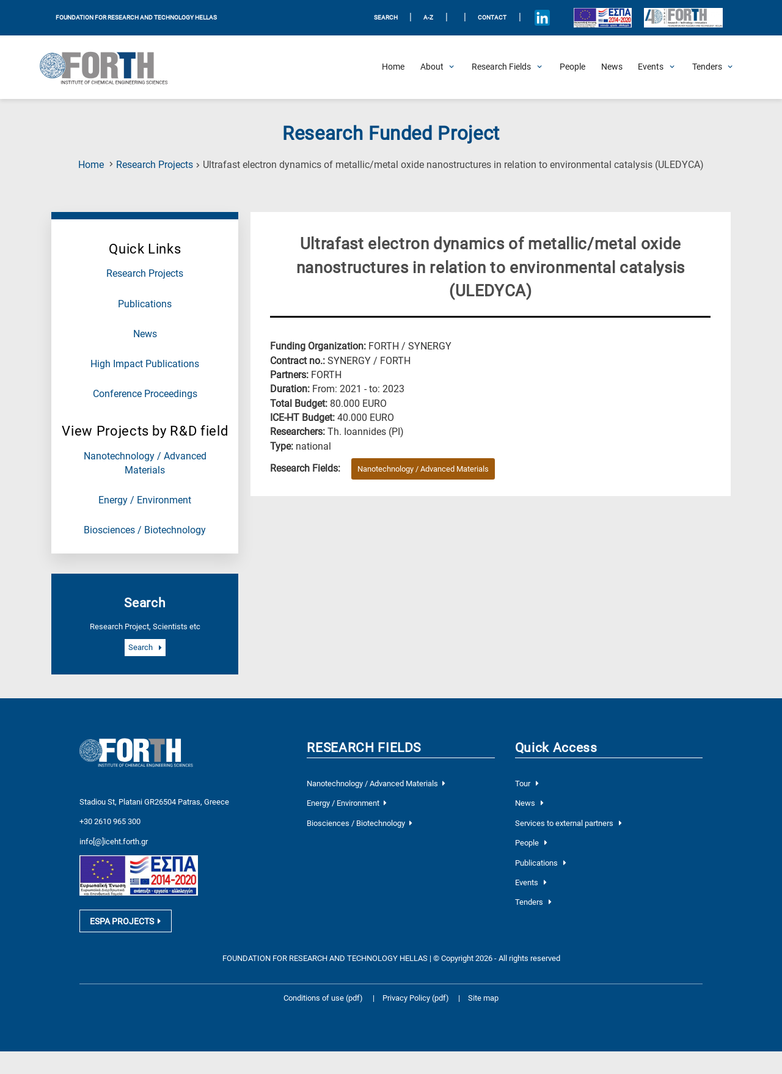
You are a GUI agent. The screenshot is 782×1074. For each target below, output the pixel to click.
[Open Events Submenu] (650, 67)
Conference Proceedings (145, 394)
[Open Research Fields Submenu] (501, 67)
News (145, 334)
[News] (612, 67)
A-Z (428, 17)
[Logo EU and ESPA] (602, 17)
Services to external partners (568, 823)
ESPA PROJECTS (125, 922)
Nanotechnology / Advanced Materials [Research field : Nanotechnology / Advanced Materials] (423, 468)
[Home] (393, 67)
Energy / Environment (144, 500)
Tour (527, 783)
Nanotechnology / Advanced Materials (376, 783)
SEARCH (386, 17)
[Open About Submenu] (432, 67)
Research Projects (154, 164)
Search (144, 647)
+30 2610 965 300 (110, 821)
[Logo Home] (110, 67)
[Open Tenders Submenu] (707, 67)
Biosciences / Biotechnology (145, 530)
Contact (492, 17)
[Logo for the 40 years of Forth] (683, 18)
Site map (483, 999)
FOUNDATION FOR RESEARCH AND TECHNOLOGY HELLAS (136, 17)
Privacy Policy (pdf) (416, 999)
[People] (572, 67)
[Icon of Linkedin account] (542, 17)
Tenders (533, 902)
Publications (145, 304)
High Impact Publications (144, 364)
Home (91, 164)
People (531, 842)
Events (531, 882)
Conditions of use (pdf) (323, 999)
